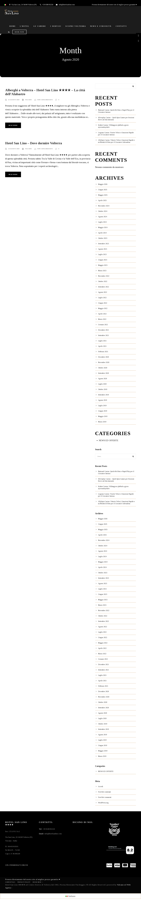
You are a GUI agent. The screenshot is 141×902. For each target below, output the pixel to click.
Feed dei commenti (104, 797)
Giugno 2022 (102, 303)
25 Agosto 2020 (13, 99)
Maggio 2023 (102, 265)
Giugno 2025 (102, 190)
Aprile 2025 (102, 200)
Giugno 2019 (102, 411)
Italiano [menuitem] (71, 896)
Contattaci (10, 882)
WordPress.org (103, 803)
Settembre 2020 (103, 373)
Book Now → (38, 882)
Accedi (100, 786)
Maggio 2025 (102, 195)
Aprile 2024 (102, 233)
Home (12, 26)
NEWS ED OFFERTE (108, 440)
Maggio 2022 (102, 308)
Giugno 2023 (102, 260)
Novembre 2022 (103, 276)
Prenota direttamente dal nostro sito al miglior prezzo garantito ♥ (114, 5)
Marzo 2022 (102, 319)
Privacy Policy (24, 882)
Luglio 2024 (102, 222)
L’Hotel (24, 26)
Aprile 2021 (102, 346)
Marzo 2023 (102, 270)
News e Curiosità (100, 26)
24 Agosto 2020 (13, 148)
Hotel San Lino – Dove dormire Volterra (33, 143)
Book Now (19, 32)
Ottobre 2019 (102, 389)
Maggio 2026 (102, 184)
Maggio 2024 (102, 227)
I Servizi (55, 26)
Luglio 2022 (102, 297)
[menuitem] (70, 896)
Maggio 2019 (102, 416)
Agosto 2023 (102, 249)
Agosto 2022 (102, 292)
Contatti (121, 26)
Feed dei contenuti (104, 792)
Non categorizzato (45, 99)
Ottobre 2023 (102, 238)
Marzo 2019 (102, 422)
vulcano (28, 99)
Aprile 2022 (102, 314)
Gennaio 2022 (103, 324)
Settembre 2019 (103, 395)
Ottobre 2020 (102, 368)
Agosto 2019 (102, 400)
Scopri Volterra (75, 26)
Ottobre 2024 (102, 211)
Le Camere (40, 26)
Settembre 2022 (103, 287)
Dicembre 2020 (103, 357)
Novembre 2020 (103, 362)
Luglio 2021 (102, 341)
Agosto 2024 (102, 217)
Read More (13, 125)
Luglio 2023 (102, 254)
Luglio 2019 (102, 405)
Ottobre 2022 (102, 281)
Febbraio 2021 (103, 351)
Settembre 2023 (103, 243)
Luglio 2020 (102, 384)
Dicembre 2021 (103, 330)
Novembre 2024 (103, 206)
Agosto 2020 (102, 378)
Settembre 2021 (103, 335)
